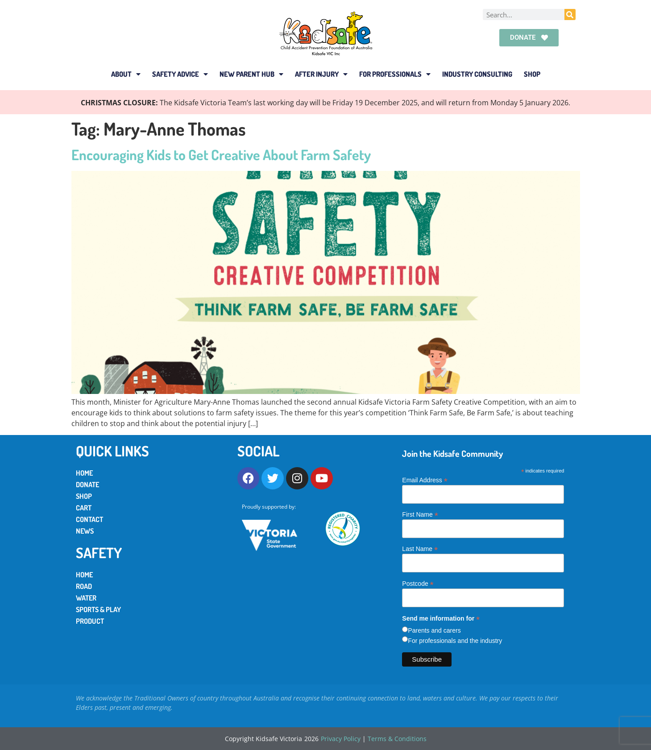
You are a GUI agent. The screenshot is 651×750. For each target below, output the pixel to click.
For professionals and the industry (455, 640)
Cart (83, 507)
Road (84, 586)
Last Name (420, 548)
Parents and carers (434, 630)
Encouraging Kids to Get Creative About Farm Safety (221, 154)
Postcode (417, 583)
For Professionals (395, 74)
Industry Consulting (477, 74)
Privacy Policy (341, 738)
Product (90, 621)
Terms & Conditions (397, 738)
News (85, 530)
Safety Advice (180, 74)
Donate (87, 484)
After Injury (321, 74)
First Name (420, 514)
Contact (89, 519)
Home (84, 472)
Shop (532, 74)
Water (86, 597)
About (126, 74)
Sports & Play (98, 609)
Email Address (425, 480)
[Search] (570, 14)
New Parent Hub (251, 74)
